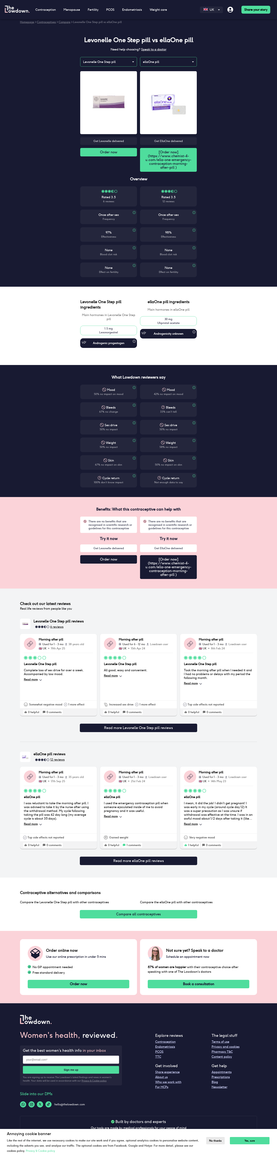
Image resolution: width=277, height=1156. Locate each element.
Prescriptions (221, 1074)
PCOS (110, 10)
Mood (111, 391)
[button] (108, 305)
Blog (215, 1079)
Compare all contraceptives (138, 910)
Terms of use (220, 1039)
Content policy (222, 1054)
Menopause (71, 10)
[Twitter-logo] (40, 1101)
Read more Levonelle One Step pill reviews (138, 726)
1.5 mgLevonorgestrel (108, 331)
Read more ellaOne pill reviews (138, 857)
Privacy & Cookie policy (94, 1077)
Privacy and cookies (225, 1044)
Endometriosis (132, 10)
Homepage (27, 22)
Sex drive (111, 426)
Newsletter (219, 1084)
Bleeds (111, 408)
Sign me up (71, 1066)
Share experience (167, 1069)
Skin (111, 461)
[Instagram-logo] (31, 1101)
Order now (108, 152)
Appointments (222, 1069)
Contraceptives (46, 22)
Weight (111, 444)
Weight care (158, 10)
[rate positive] (25, 713)
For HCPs (161, 1084)
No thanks (216, 1140)
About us (161, 1074)
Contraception (45, 10)
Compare (64, 22)
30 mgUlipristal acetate (168, 321)
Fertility (93, 10)
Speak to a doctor (153, 49)
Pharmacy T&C (222, 1049)
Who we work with (168, 1079)
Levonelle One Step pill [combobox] (99, 62)
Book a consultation (198, 980)
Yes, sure (252, 1140)
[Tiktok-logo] (48, 1101)
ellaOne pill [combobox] (151, 62)
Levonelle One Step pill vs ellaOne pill (97, 22)
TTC (158, 1054)
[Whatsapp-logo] (23, 1101)
